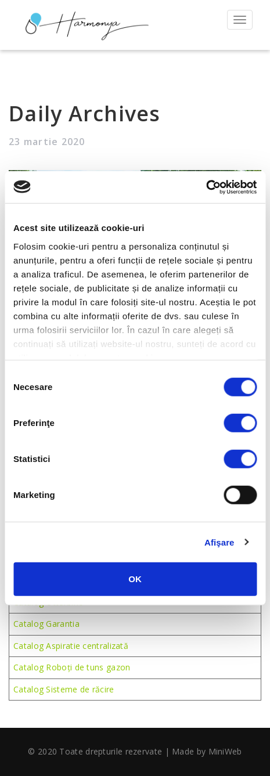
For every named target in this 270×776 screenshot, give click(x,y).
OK (135, 579)
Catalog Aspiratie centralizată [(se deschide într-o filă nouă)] (70, 645)
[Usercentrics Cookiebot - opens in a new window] (206, 186)
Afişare (219, 542)
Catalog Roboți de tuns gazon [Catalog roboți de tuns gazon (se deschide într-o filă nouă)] (71, 667)
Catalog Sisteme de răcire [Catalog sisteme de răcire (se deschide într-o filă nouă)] (63, 689)
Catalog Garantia (46, 623)
